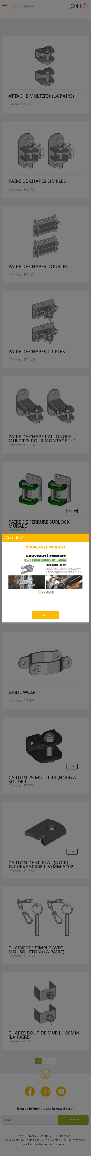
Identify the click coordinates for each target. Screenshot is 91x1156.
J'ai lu (45, 615)
